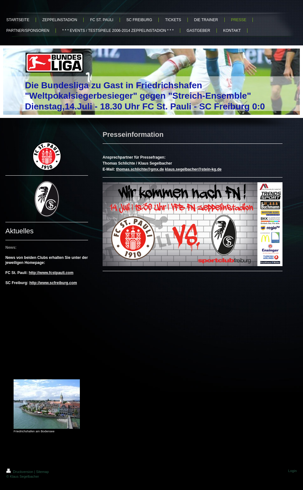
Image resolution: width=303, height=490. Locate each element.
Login (292, 471)
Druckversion (20, 472)
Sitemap (42, 472)
